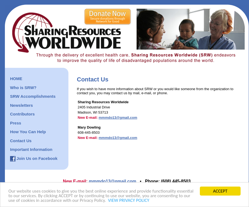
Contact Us (20, 140)
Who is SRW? (23, 87)
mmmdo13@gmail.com (118, 117)
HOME (16, 78)
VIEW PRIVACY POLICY (128, 200)
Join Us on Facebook (37, 158)
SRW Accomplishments (33, 96)
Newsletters (21, 105)
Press (15, 123)
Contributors (22, 114)
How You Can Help (28, 131)
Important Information (31, 149)
